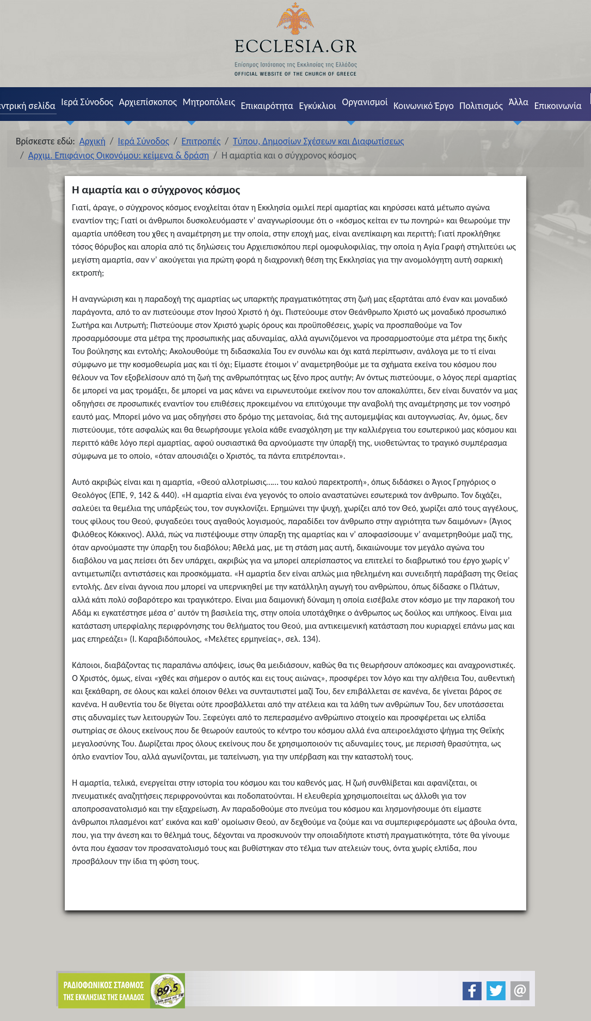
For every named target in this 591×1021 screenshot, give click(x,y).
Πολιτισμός (481, 106)
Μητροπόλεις (209, 102)
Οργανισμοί (365, 102)
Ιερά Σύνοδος (87, 102)
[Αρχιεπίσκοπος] (126, 123)
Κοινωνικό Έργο (423, 106)
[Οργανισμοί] (349, 123)
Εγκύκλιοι (317, 106)
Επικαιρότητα (267, 106)
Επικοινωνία (558, 106)
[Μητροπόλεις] (189, 123)
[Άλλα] (515, 123)
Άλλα (518, 102)
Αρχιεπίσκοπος (148, 102)
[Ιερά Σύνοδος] (68, 123)
